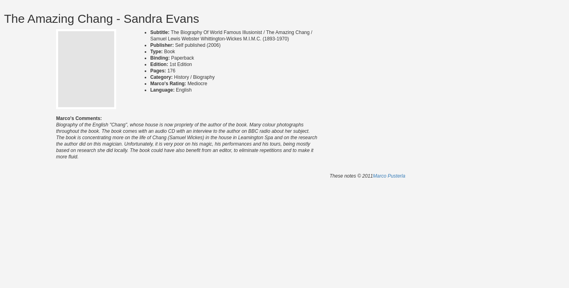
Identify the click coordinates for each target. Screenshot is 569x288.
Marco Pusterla (389, 176)
